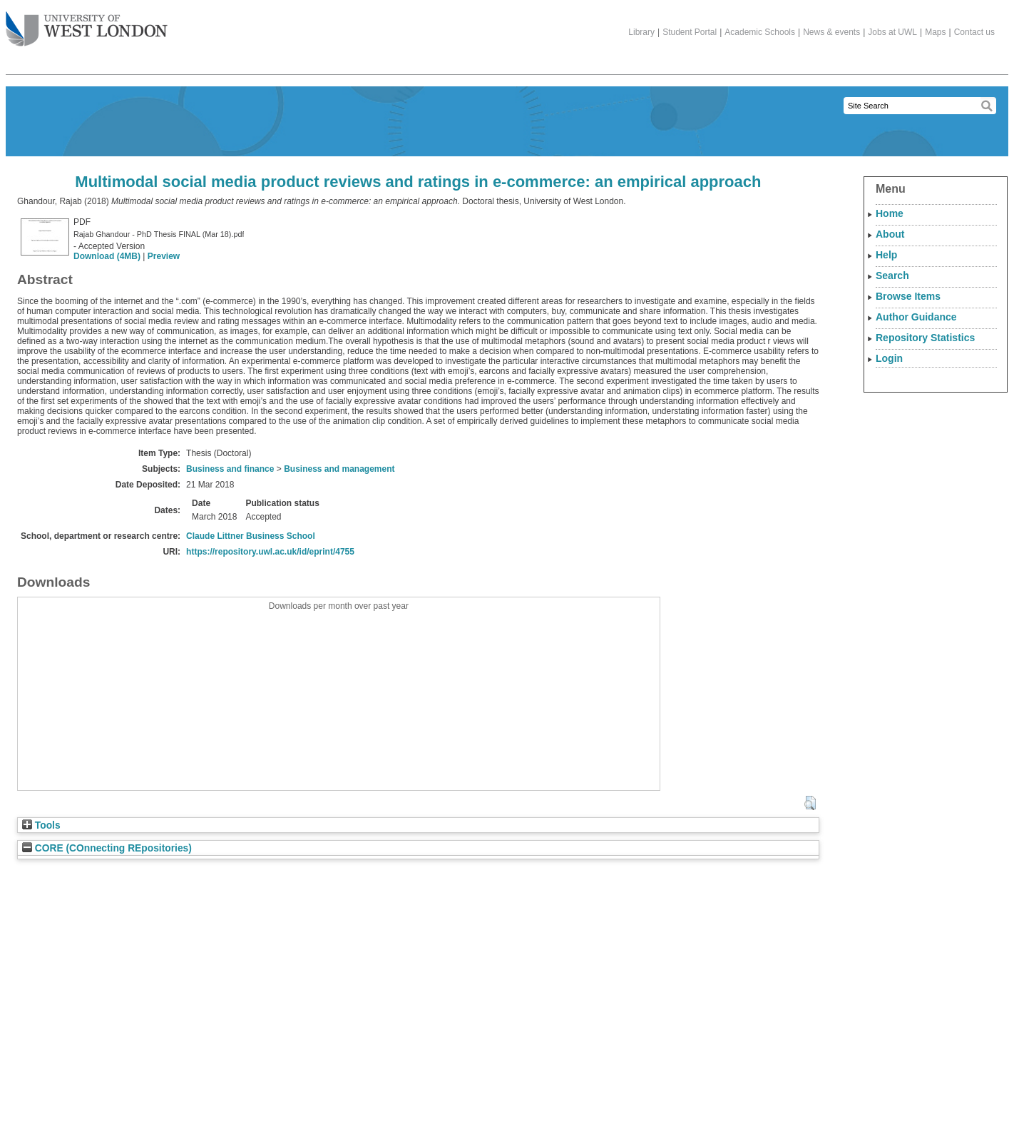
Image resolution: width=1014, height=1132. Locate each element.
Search (892, 275)
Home (889, 213)
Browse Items (908, 296)
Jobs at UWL (892, 32)
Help (886, 255)
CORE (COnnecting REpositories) (107, 848)
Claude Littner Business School (250, 536)
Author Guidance (916, 317)
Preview (164, 256)
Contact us (974, 32)
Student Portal (689, 32)
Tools (41, 825)
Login (889, 358)
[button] (809, 803)
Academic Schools (759, 32)
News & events (831, 32)
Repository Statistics (925, 337)
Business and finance (230, 469)
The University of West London (87, 23)
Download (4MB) (106, 256)
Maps (935, 32)
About (890, 234)
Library (641, 32)
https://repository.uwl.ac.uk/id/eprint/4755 (270, 552)
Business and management (339, 469)
